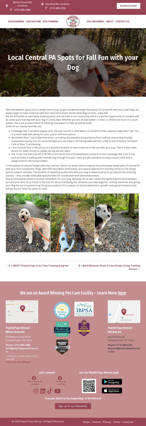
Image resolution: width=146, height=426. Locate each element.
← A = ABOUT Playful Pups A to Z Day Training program (37, 265)
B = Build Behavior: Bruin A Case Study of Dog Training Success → (109, 267)
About (109, 21)
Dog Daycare (33, 21)
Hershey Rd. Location (58, 4)
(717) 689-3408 (22, 345)
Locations (127, 422)
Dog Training (50, 21)
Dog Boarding (16, 21)
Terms (116, 422)
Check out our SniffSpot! (18, 362)
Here (122, 293)
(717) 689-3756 (124, 345)
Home (86, 422)
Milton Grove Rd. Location (22, 4)
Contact (96, 422)
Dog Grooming (95, 21)
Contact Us (122, 21)
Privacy (107, 422)
